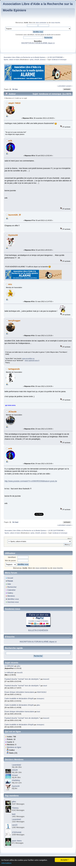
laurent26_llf (14, 215)
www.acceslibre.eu (28, 358)
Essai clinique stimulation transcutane (19, 692)
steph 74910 (14, 103)
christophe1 (40, 698)
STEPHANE (16, 832)
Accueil (10, 578)
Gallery (10, 593)
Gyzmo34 (13, 235)
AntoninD (46, 679)
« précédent (61, 86)
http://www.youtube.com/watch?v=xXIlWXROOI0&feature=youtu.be (31, 481)
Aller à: (69, 538)
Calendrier (11, 590)
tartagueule (14, 369)
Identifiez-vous (13, 599)
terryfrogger (14, 320)
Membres (11, 596)
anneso (42, 59)
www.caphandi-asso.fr (32, 360)
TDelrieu (15, 808)
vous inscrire (55, 22)
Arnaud (15, 775)
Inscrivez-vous (13, 602)
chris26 (36, 59)
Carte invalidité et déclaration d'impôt (19, 699)
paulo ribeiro (17, 841)
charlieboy (16, 780)
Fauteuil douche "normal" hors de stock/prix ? (22, 679)
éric (10, 284)
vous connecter (41, 22)
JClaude (12, 411)
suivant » (69, 86)
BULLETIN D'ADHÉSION (38, 630)
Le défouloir (9, 666)
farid (38, 711)
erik (10, 140)
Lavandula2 (16, 765)
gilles (18, 666)
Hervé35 (20, 672)
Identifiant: (12, 557)
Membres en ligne (14, 747)
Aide (9, 584)
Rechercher (11, 587)
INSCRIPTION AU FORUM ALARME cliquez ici (38, 43)
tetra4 (45, 685)
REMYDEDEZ (42, 692)
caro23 (14, 825)
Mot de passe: (10, 561)
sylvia (31, 59)
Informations (6, 863)
